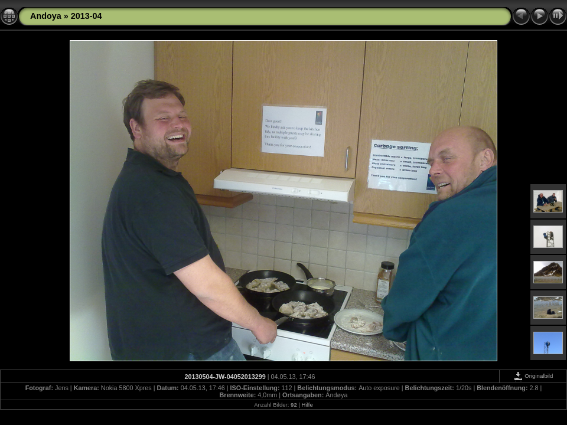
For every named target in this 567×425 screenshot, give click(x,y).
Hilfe (307, 404)
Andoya (45, 16)
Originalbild (533, 375)
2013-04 (86, 16)
